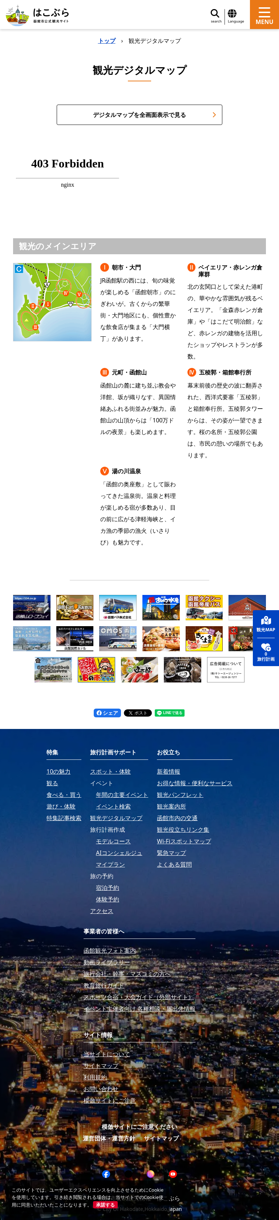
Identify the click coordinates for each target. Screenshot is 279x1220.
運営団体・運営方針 (109, 1138)
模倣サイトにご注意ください (139, 1127)
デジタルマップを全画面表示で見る (154, 115)
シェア (107, 712)
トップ (107, 41)
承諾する (105, 1204)
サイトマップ (161, 1138)
